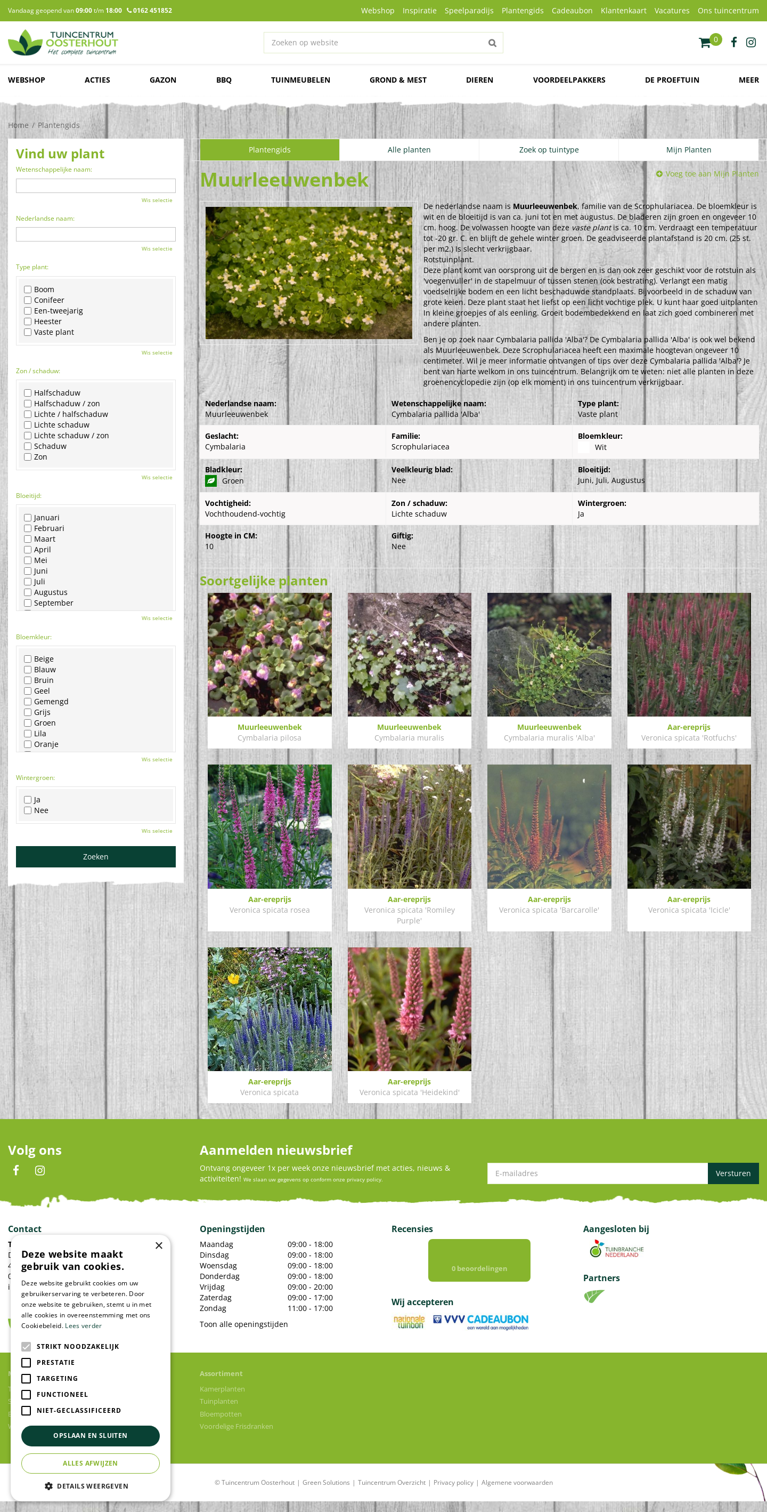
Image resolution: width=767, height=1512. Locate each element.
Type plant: (32, 266)
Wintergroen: (35, 777)
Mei (35, 560)
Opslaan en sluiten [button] (90, 1435)
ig (751, 43)
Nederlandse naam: (45, 218)
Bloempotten (221, 1424)
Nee (36, 810)
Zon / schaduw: (38, 370)
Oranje (41, 744)
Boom (39, 289)
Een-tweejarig (53, 311)
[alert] (90, 1368)
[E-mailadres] (623, 1173)
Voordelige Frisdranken (236, 1437)
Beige (39, 659)
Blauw (40, 669)
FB (16, 1171)
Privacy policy (454, 1493)
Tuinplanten (219, 1412)
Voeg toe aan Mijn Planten (712, 173)
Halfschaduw (52, 393)
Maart (39, 539)
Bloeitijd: (29, 495)
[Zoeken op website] (383, 42)
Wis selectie (157, 200)
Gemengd (46, 701)
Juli (34, 581)
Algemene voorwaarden (517, 1493)
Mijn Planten (689, 149)
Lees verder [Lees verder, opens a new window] (83, 1325)
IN (40, 1171)
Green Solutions (326, 1493)
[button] (90, 1486)
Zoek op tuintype (549, 149)
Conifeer (44, 300)
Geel (37, 691)
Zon (35, 457)
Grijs (37, 712)
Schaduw (45, 446)
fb (734, 43)
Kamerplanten (222, 1399)
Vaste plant (49, 332)
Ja (32, 799)
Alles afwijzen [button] (90, 1463)
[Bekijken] (710, 42)
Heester (43, 321)
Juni (36, 571)
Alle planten (409, 149)
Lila (35, 733)
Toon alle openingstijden (244, 1324)
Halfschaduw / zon (62, 403)
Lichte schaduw (56, 425)
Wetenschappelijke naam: (54, 169)
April (37, 549)
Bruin (39, 680)
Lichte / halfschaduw (66, 414)
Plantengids (270, 149)
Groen (40, 723)
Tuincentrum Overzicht (392, 1493)
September (49, 603)
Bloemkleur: (34, 636)
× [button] (158, 1246)
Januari (42, 517)
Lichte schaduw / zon (66, 435)
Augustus (46, 592)
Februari (44, 528)
